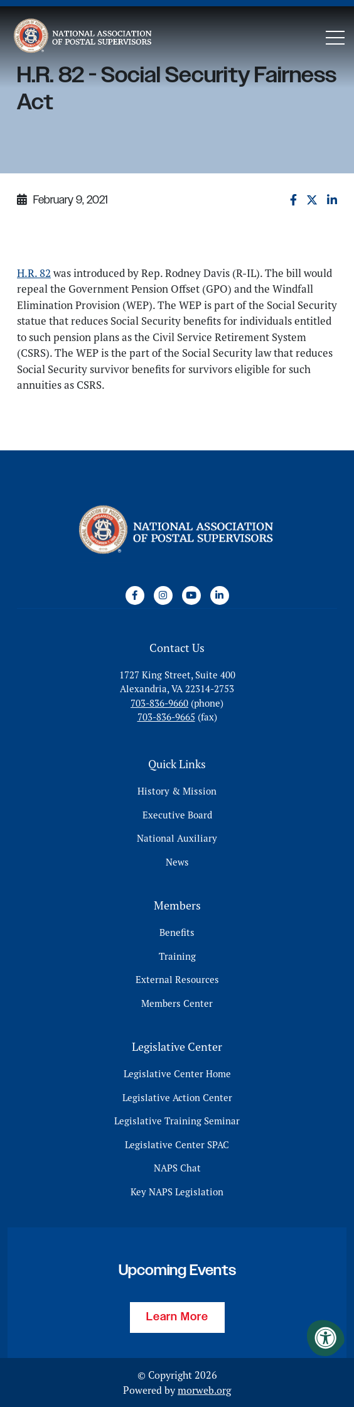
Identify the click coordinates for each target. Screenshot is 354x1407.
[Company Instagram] (163, 595)
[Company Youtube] (191, 595)
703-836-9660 (159, 703)
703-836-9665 (166, 717)
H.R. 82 (34, 273)
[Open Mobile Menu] (335, 37)
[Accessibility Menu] (326, 1338)
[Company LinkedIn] (219, 595)
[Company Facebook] (135, 595)
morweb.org (204, 1390)
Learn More (177, 1317)
